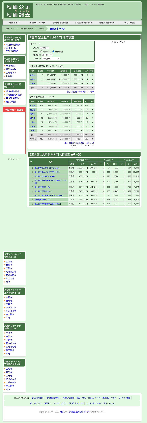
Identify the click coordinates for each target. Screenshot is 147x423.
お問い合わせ (109, 403)
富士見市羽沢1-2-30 (42, 199)
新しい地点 (130, 22)
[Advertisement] (88, 12)
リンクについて (36, 403)
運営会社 (47, 403)
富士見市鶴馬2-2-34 (42, 187)
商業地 (9, 264)
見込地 (32, 109)
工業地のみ (11, 72)
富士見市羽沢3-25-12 (43, 191)
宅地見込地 (11, 271)
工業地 (9, 268)
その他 (9, 76)
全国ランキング (94, 398)
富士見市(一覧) (57, 28)
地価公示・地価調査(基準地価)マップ (74, 411)
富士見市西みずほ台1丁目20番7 (47, 168)
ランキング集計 (125, 398)
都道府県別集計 (60, 22)
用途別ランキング (109, 398)
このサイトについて (93, 403)
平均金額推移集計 (84, 22)
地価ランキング (37, 22)
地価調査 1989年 (26, 28)
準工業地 (10, 278)
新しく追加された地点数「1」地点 (80, 91)
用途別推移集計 (107, 22)
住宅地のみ (11, 65)
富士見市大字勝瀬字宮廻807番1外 (48, 203)
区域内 (32, 83)
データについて (60, 403)
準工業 (32, 118)
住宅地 (9, 261)
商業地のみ (11, 69)
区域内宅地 (11, 275)
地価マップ (14, 22)
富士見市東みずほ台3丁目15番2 (47, 172)
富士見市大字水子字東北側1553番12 (49, 195)
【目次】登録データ (76, 403)
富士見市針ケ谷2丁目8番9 (45, 176)
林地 (8, 281)
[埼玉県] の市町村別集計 (12, 49)
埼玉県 (41, 28)
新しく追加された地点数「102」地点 (79, 143)
